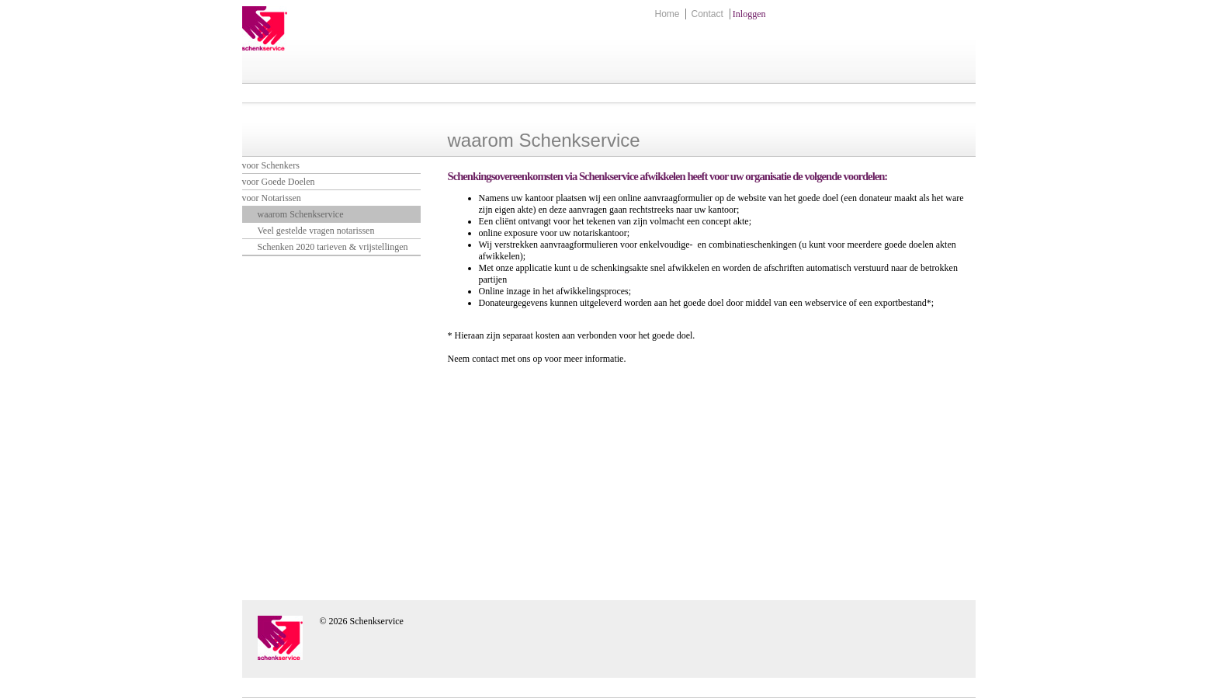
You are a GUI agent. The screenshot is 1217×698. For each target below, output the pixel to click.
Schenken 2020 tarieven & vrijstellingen (333, 246)
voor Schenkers (271, 165)
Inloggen (749, 14)
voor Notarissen (271, 198)
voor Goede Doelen (278, 181)
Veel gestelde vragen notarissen (316, 230)
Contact (707, 14)
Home (666, 14)
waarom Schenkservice (301, 214)
